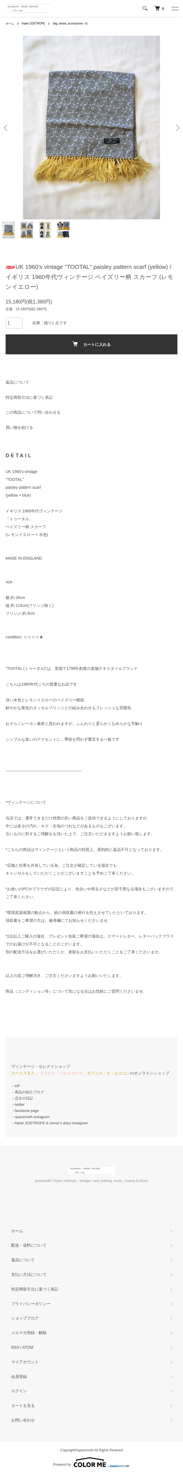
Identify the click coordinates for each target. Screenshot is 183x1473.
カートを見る (23, 1405)
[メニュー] (174, 8)
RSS (15, 1347)
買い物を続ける (19, 427)
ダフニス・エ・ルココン (108, 1073)
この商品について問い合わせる (33, 412)
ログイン (19, 1391)
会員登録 (19, 1376)
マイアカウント (25, 1362)
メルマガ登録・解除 (29, 1332)
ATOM (27, 1347)
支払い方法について (29, 1274)
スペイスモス (23, 1073)
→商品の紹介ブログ (27, 1092)
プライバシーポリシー (30, 1303)
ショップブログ (25, 1318)
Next (176, 127)
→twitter (18, 1104)
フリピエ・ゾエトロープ (61, 1073)
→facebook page (25, 1111)
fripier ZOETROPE (33, 23)
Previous (6, 127)
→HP (15, 1086)
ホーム (10, 23)
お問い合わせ (23, 1420)
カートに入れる (91, 344)
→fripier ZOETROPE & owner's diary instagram (49, 1123)
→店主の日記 (22, 1098)
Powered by (91, 1462)
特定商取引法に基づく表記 (29, 397)
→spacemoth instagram (30, 1117)
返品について (17, 382)
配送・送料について (29, 1245)
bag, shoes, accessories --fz (70, 23)
